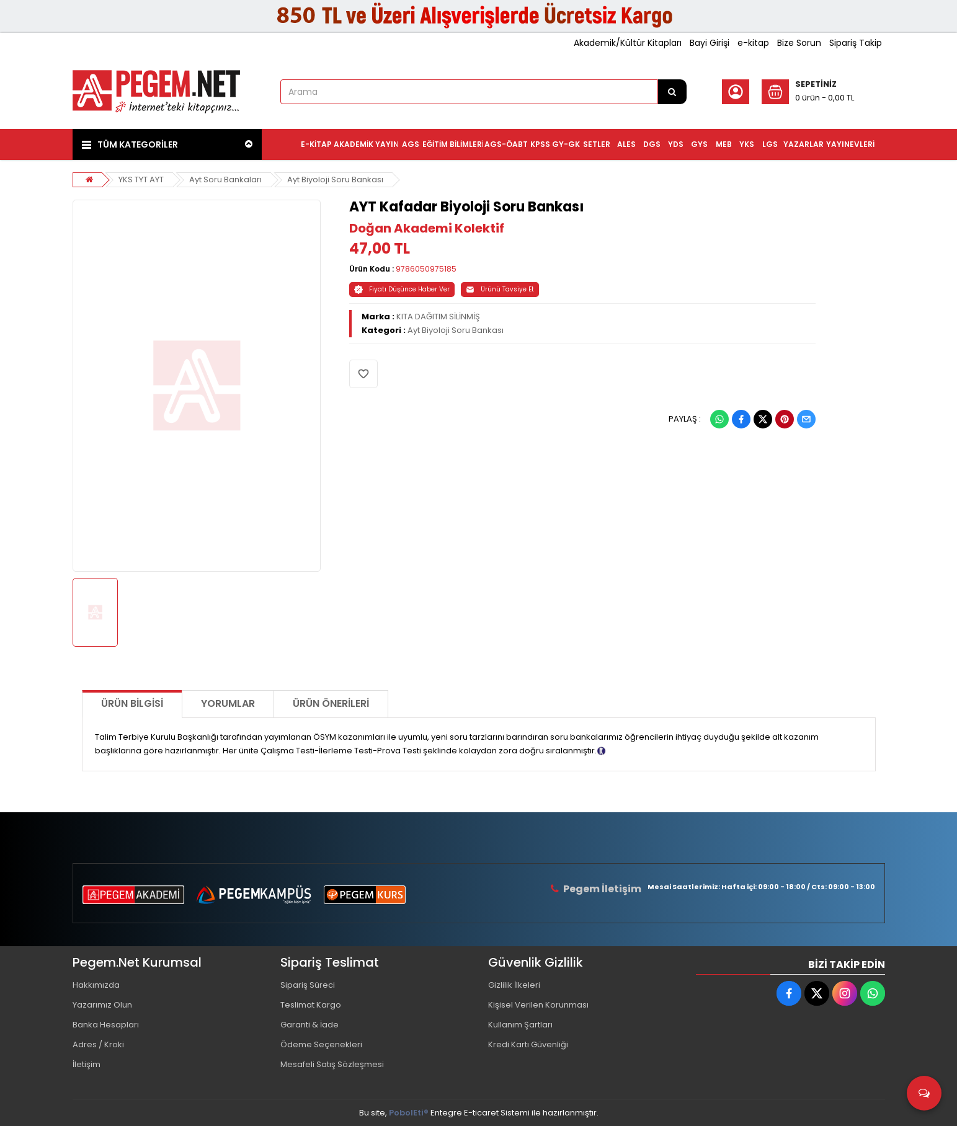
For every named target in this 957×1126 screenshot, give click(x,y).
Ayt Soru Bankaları (225, 179)
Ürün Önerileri (331, 703)
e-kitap (753, 43)
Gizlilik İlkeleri (514, 985)
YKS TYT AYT (141, 179)
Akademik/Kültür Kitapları (628, 43)
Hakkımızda (96, 985)
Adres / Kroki (98, 1044)
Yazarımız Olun (102, 1005)
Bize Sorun (799, 43)
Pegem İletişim (602, 889)
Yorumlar (228, 703)
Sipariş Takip (855, 43)
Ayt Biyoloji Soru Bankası (335, 179)
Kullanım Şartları (520, 1025)
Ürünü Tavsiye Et (500, 289)
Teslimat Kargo (310, 1005)
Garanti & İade (309, 1025)
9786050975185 (426, 269)
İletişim (86, 1064)
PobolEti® (409, 1113)
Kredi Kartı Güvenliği (528, 1044)
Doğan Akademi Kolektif (426, 228)
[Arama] (672, 91)
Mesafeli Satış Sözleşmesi (332, 1064)
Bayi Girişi (709, 43)
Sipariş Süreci (307, 985)
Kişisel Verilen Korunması (538, 1005)
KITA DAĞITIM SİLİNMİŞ (438, 316)
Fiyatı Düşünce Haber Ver (402, 289)
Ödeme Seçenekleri (321, 1044)
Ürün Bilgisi (132, 703)
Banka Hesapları (106, 1025)
